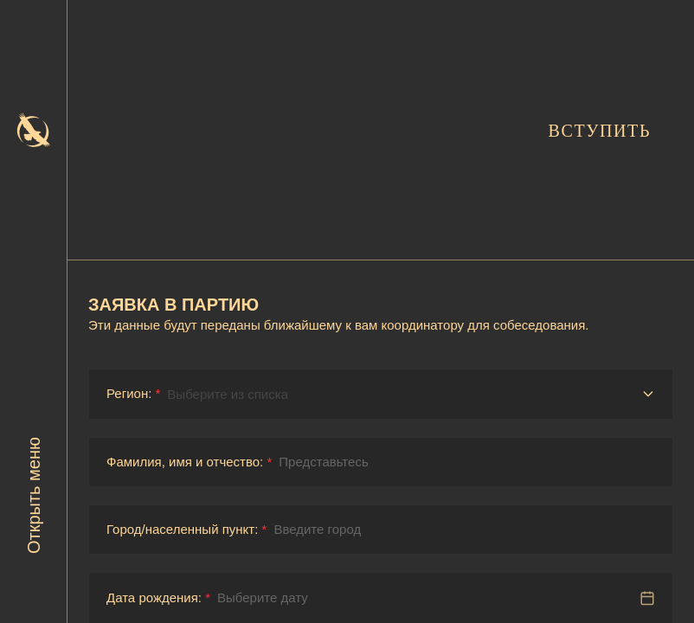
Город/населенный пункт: (186, 529)
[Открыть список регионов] (648, 394)
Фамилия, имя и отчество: (189, 461)
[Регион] (411, 394)
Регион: (133, 393)
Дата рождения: (158, 597)
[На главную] (33, 129)
